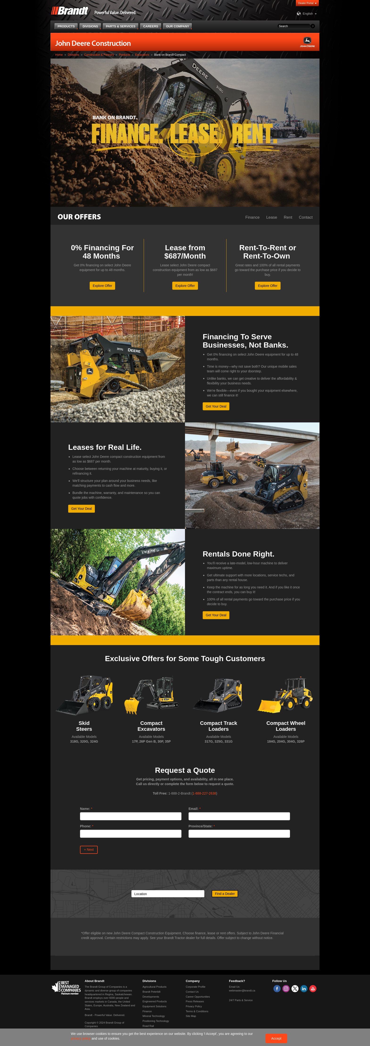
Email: (193, 809)
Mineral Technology (154, 1016)
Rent (288, 217)
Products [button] (66, 26)
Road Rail (148, 1026)
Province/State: (201, 826)
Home (59, 54)
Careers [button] (150, 26)
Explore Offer (102, 286)
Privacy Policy (194, 1006)
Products (124, 54)
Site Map (191, 1016)
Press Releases (195, 1001)
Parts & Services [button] (120, 26)
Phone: (85, 826)
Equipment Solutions (154, 1006)
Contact (306, 217)
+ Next (89, 849)
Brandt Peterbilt (151, 991)
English (304, 13)
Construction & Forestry (99, 54)
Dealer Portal (305, 3)
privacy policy (81, 1038)
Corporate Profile (195, 986)
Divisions (73, 54)
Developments (151, 996)
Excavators (142, 54)
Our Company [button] (177, 26)
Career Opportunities (198, 996)
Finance (252, 217)
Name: (85, 809)
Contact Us (192, 991)
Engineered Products (155, 1001)
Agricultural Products (155, 986)
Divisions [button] (90, 26)
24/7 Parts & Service (241, 1000)
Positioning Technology (156, 1021)
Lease (271, 217)
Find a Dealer (225, 894)
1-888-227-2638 (204, 793)
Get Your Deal (216, 406)
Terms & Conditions (197, 1011)
